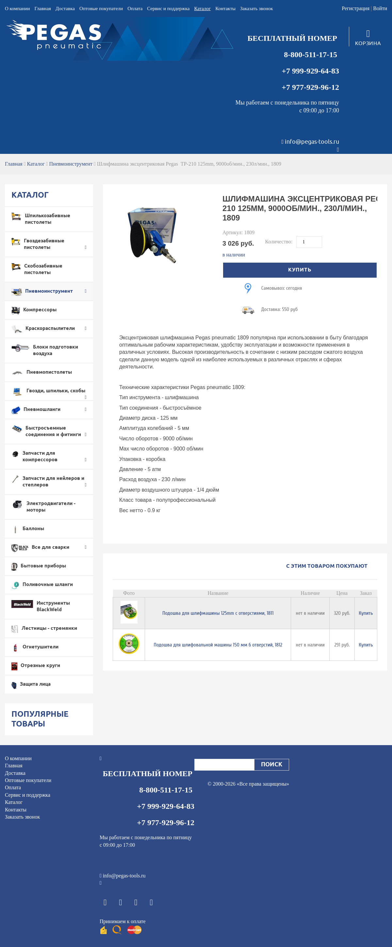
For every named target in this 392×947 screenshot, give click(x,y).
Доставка (65, 8)
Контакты (225, 8)
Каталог (202, 8)
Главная (43, 8)
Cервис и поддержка (168, 8)
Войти (380, 8)
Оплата (134, 8)
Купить (366, 613)
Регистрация (355, 8)
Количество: (279, 241)
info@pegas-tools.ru (312, 141)
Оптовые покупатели (101, 8)
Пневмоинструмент (70, 164)
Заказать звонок (256, 8)
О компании (17, 8)
